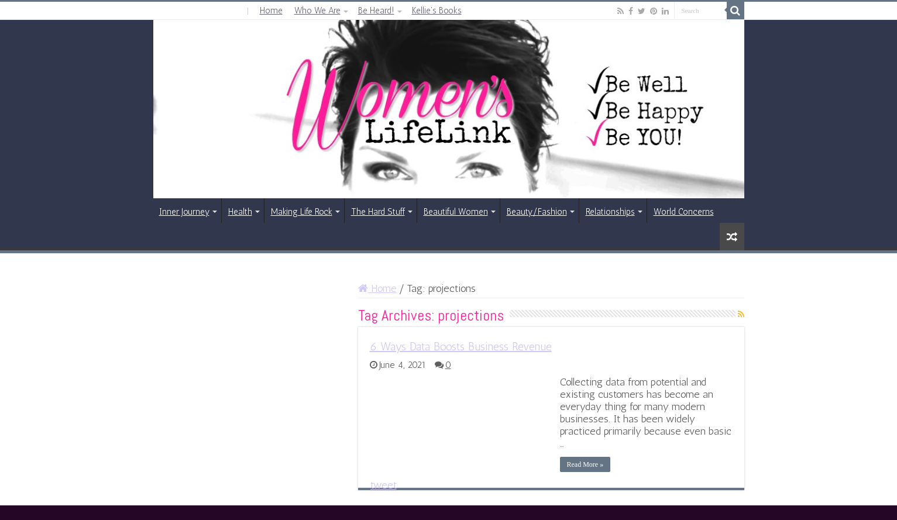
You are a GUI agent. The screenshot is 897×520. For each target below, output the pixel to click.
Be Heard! (376, 10)
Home (271, 10)
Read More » (585, 464)
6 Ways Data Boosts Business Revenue (461, 346)
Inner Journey (184, 211)
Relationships (610, 211)
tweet (383, 484)
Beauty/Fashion (537, 211)
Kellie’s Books (437, 10)
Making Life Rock (301, 211)
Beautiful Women (456, 211)
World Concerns (684, 211)
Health (240, 211)
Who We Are (317, 10)
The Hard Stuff (378, 211)
